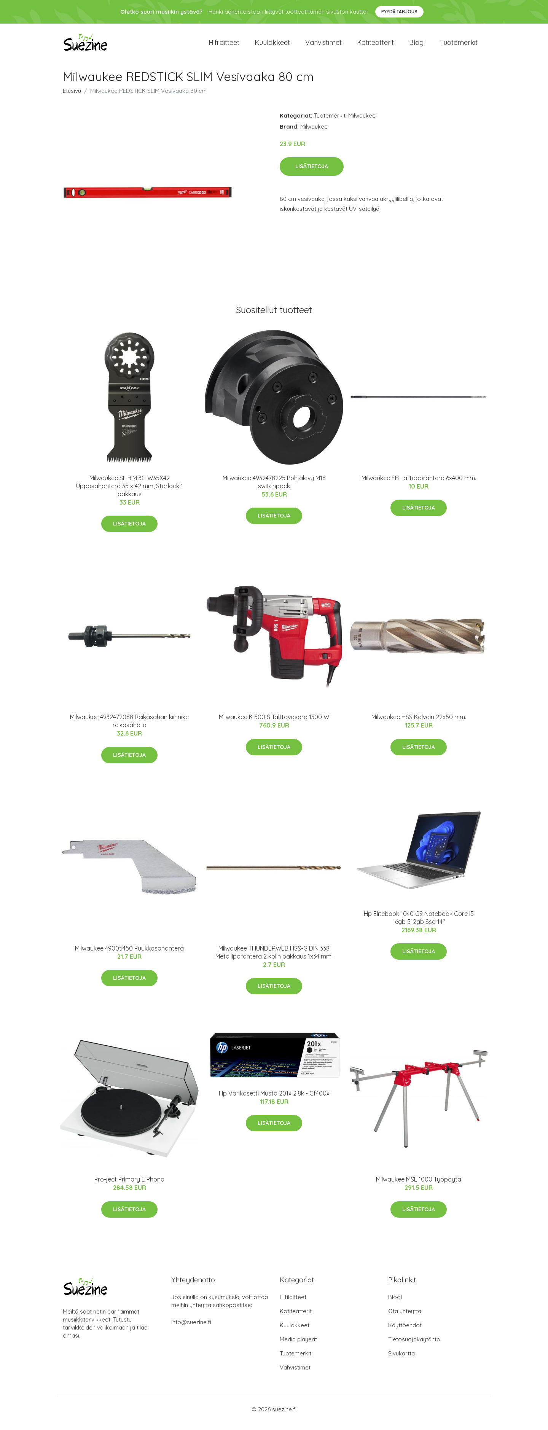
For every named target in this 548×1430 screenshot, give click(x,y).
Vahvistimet (323, 46)
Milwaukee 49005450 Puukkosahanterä (129, 956)
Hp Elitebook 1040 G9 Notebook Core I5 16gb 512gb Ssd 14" (419, 925)
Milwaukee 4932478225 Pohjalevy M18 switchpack (274, 489)
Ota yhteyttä (404, 1318)
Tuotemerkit (459, 46)
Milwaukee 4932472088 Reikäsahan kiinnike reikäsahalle (129, 728)
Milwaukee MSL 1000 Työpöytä (418, 1187)
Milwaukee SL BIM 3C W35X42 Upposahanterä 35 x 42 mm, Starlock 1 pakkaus (129, 493)
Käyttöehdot (405, 1332)
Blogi (417, 46)
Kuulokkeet (272, 46)
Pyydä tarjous (399, 11)
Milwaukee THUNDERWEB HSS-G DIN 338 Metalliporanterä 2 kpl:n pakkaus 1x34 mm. (274, 960)
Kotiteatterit (375, 46)
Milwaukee (362, 123)
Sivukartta (401, 1361)
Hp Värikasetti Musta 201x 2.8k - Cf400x (274, 1101)
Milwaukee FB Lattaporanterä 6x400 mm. (419, 485)
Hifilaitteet (224, 46)
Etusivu (72, 98)
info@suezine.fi (191, 1329)
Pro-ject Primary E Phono (129, 1187)
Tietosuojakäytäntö (414, 1346)
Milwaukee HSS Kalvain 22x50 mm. (418, 724)
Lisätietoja (311, 173)
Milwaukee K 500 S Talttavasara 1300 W (274, 724)
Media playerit (298, 1346)
